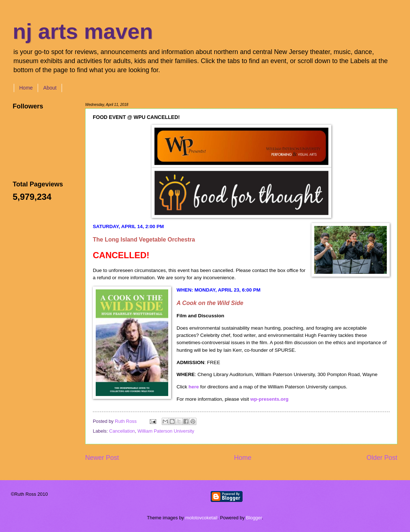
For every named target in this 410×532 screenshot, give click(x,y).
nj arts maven (83, 31)
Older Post (381, 457)
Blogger (254, 517)
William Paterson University (165, 431)
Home (26, 88)
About (50, 88)
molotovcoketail (201, 517)
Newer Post (102, 457)
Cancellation (122, 431)
